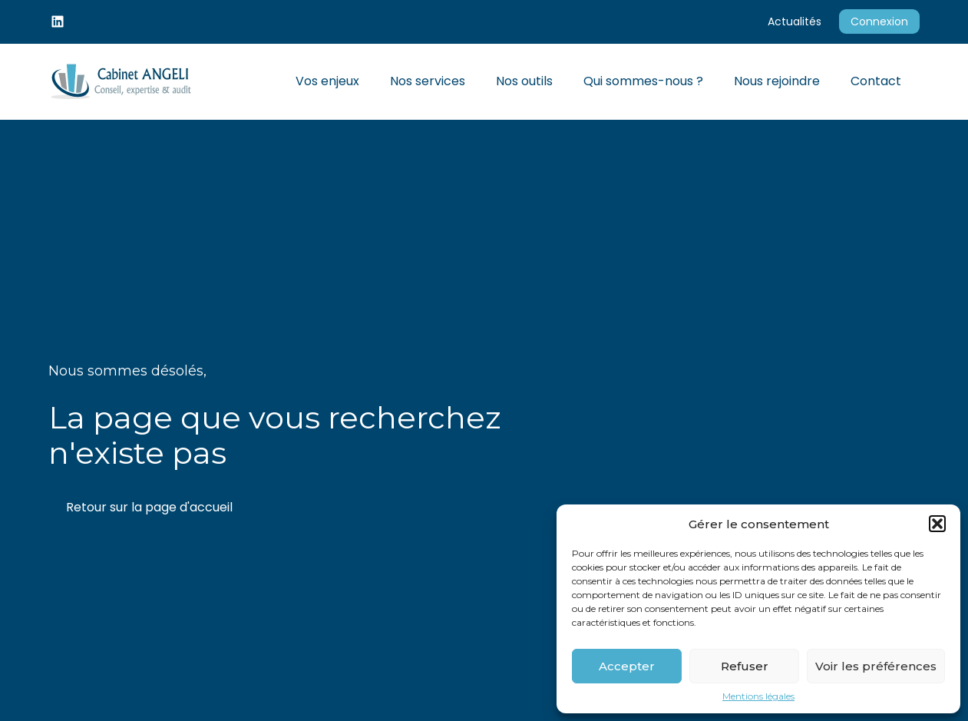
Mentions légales (758, 696)
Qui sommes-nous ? (643, 81)
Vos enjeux (327, 81)
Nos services (427, 81)
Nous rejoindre (777, 81)
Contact (876, 81)
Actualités (794, 21)
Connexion (879, 21)
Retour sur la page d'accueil (149, 507)
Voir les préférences (876, 666)
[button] (937, 523)
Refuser (744, 666)
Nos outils (524, 81)
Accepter (627, 666)
